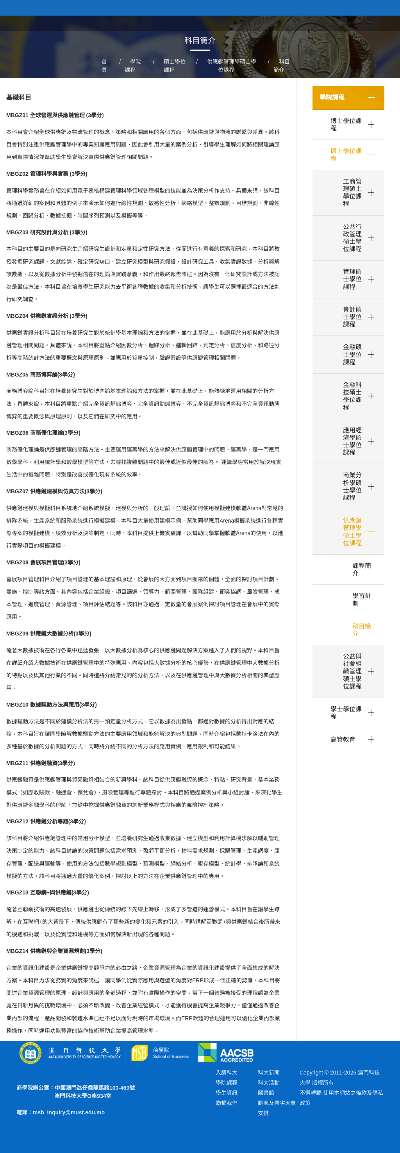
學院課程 (332, 97)
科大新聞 (269, 1072)
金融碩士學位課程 (352, 354)
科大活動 (269, 1083)
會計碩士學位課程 (352, 317)
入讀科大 (227, 1072)
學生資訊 (227, 1093)
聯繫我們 (227, 1103)
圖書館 (266, 1093)
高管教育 (342, 739)
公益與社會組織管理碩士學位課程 (352, 671)
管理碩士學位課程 (352, 279)
